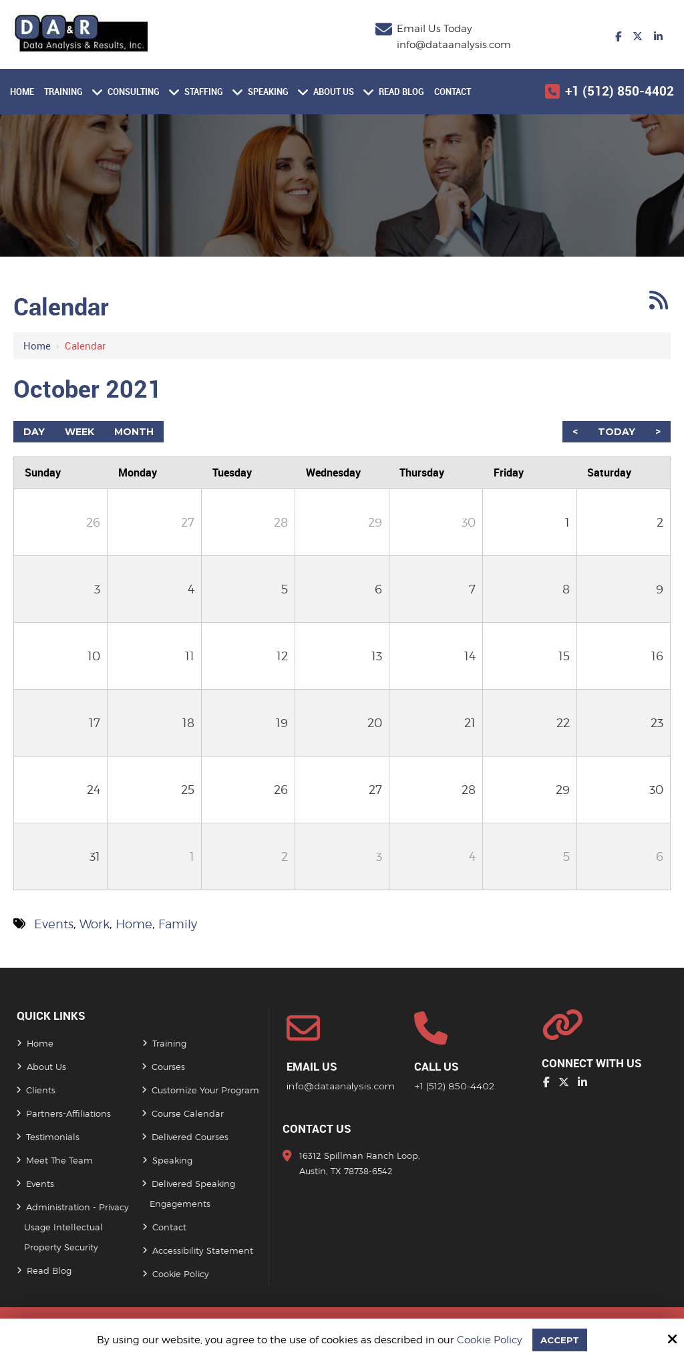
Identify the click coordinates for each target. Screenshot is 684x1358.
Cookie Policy (487, 1339)
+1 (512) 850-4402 (619, 91)
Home (37, 345)
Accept (559, 1339)
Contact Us (317, 1129)
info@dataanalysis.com (454, 45)
